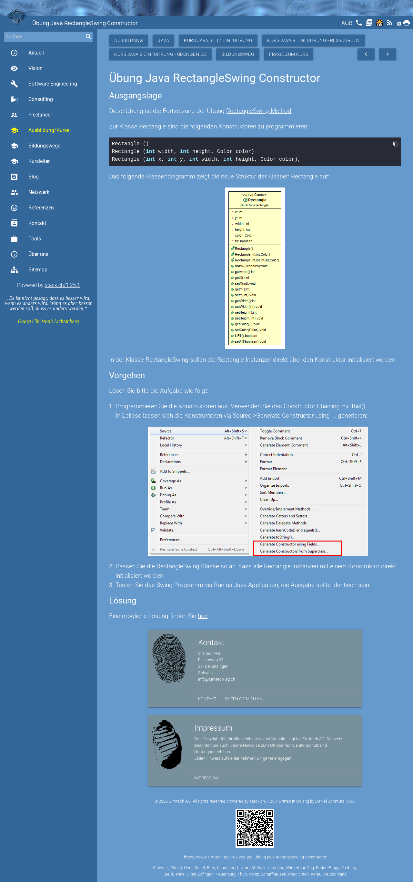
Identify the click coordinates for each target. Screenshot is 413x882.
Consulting (31, 99)
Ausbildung (128, 40)
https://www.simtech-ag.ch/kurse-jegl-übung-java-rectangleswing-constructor (255, 857)
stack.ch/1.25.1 (62, 285)
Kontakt (28, 223)
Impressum (206, 778)
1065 (350, 801)
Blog (24, 177)
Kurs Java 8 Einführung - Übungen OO (160, 54)
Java (163, 40)
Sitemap (28, 270)
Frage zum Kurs (288, 54)
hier (202, 616)
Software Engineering (43, 84)
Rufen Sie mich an (243, 698)
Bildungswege (35, 146)
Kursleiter (30, 161)
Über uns (29, 254)
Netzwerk (29, 192)
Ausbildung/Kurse (39, 130)
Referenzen (32, 208)
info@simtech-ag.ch (216, 679)
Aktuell (27, 53)
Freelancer (31, 115)
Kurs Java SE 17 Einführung (218, 40)
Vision (26, 68)
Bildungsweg (238, 54)
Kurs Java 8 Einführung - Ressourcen (313, 40)
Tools (25, 239)
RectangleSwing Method (258, 111)
